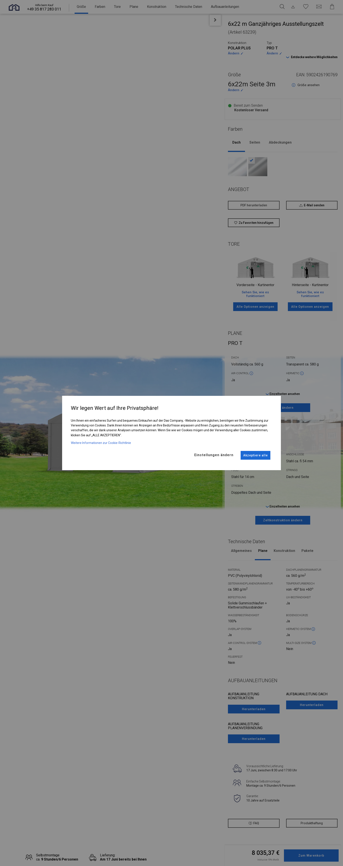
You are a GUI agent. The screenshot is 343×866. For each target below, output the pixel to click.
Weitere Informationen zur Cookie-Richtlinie (101, 440)
